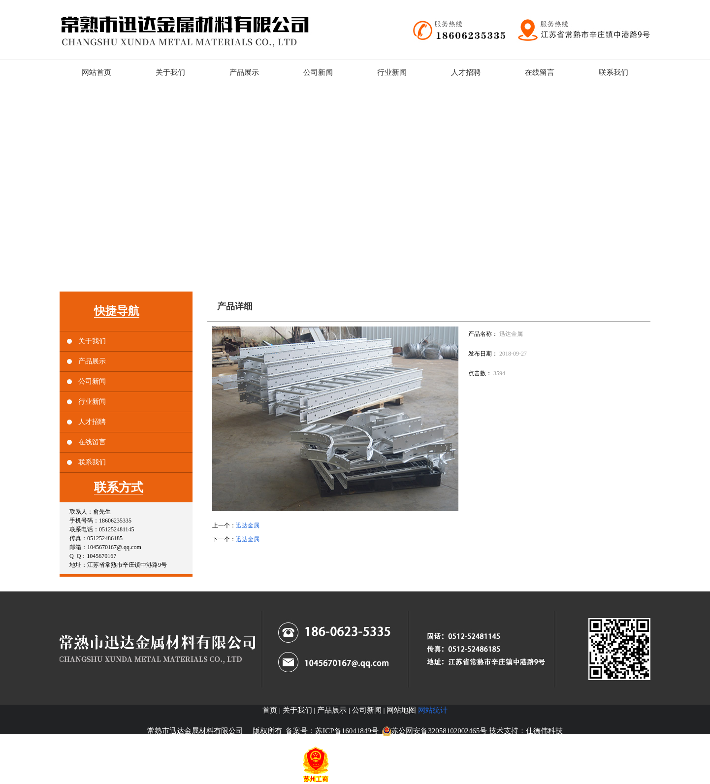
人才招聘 (92, 421)
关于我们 (92, 341)
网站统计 (433, 710)
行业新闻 (92, 401)
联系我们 (92, 462)
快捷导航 (116, 311)
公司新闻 (92, 381)
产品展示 (92, 361)
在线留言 (92, 442)
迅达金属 (247, 525)
